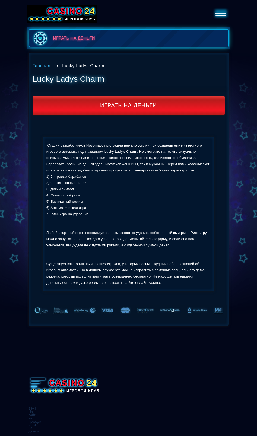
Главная (42, 65)
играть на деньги (63, 38)
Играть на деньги (128, 105)
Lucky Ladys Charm (83, 65)
